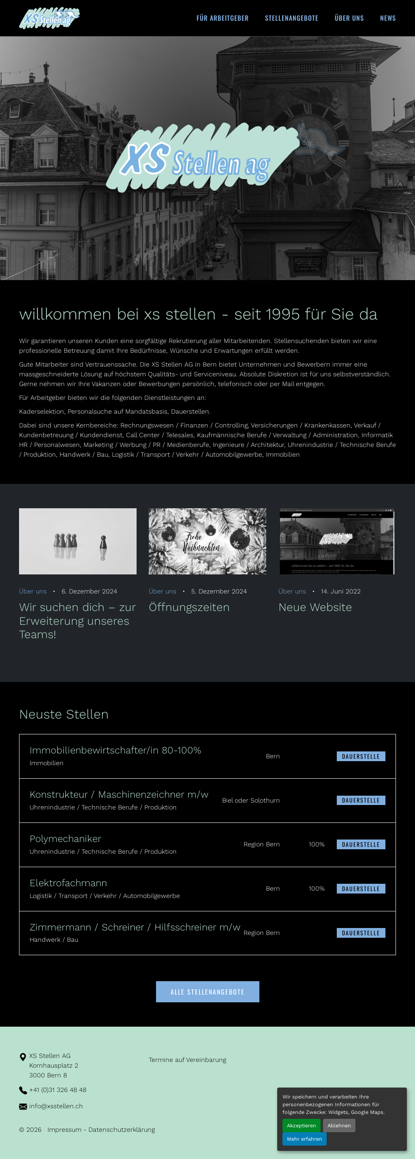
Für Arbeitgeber (223, 18)
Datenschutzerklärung (121, 1129)
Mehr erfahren (304, 1139)
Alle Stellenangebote (208, 992)
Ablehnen (339, 1125)
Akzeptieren (301, 1125)
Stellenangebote (292, 18)
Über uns (349, 18)
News (388, 18)
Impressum (64, 1129)
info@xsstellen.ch (56, 1106)
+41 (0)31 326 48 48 (57, 1090)
